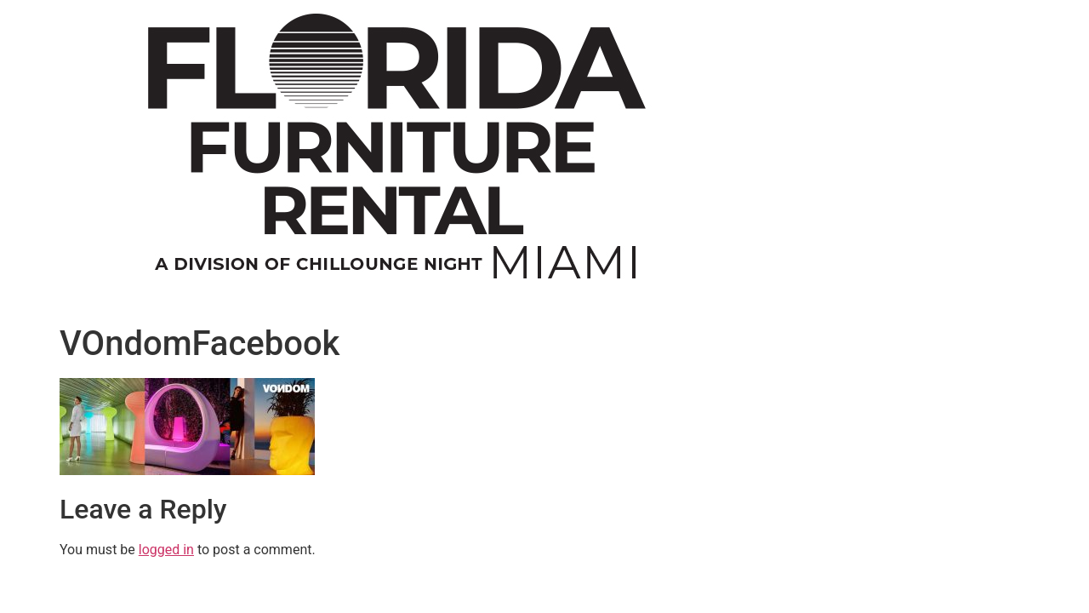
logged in (166, 549)
